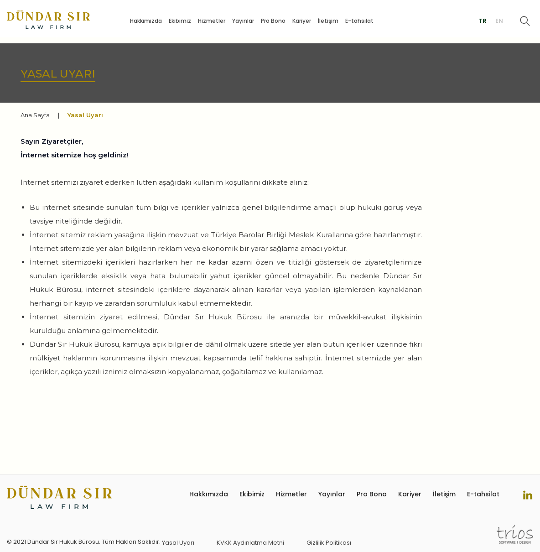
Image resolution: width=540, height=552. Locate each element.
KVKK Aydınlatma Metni (250, 542)
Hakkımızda (146, 21)
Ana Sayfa (35, 115)
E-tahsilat (359, 21)
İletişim (328, 21)
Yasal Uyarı (178, 542)
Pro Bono (273, 21)
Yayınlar (243, 21)
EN (499, 20)
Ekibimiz (180, 21)
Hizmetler (211, 21)
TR (482, 20)
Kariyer (301, 21)
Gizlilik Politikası (328, 542)
